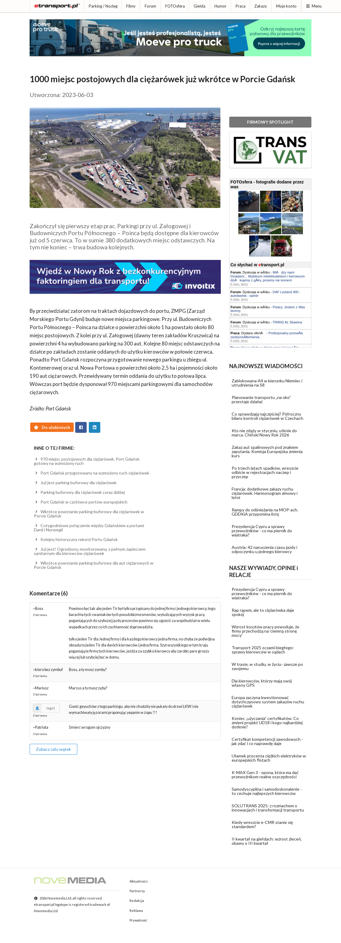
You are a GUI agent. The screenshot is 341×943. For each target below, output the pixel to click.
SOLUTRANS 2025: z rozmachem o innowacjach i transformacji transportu (268, 807)
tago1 (44, 708)
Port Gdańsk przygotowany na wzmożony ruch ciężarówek (91, 472)
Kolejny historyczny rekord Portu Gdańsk (76, 539)
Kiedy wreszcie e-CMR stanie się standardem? (262, 824)
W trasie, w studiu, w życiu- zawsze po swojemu (267, 666)
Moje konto (286, 6)
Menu (314, 6)
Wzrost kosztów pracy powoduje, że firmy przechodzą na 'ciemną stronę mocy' (265, 631)
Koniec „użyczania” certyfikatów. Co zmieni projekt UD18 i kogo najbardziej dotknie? (267, 722)
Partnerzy (137, 891)
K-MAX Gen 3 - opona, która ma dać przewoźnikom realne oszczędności (265, 774)
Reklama (136, 910)
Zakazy (260, 6)
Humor (220, 6)
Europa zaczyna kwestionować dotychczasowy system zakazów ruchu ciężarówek (268, 701)
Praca (241, 6)
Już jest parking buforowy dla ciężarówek (75, 482)
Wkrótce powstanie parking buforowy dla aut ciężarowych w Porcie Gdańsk (93, 565)
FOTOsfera (175, 6)
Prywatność (138, 920)
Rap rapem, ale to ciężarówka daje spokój (263, 612)
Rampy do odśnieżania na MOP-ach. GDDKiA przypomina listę (265, 512)
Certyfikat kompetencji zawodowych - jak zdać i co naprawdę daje (267, 741)
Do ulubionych (52, 427)
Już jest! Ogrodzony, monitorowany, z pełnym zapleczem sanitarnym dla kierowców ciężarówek (90, 551)
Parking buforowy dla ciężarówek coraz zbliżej (79, 492)
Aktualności (139, 881)
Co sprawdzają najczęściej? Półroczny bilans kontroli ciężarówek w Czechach (267, 416)
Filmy (131, 6)
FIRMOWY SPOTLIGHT (270, 122)
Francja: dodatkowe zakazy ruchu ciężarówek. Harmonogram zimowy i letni (265, 493)
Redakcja (137, 900)
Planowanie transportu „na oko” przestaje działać (261, 399)
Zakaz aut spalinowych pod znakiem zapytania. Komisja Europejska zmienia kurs (267, 451)
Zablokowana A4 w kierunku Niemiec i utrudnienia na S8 (267, 382)
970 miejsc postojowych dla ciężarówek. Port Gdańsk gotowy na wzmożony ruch (87, 461)
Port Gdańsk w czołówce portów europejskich (80, 501)
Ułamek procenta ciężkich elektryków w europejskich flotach (269, 758)
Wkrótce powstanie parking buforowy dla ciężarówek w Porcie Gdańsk (89, 513)
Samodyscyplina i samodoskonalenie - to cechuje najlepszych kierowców (267, 791)
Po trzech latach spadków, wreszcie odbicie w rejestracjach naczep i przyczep (265, 472)
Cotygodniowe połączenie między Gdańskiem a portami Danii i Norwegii (89, 527)
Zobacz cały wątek (53, 749)
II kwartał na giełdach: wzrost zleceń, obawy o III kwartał (267, 841)
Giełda (199, 6)
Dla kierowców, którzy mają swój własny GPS (262, 683)
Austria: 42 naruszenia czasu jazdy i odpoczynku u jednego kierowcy (264, 549)
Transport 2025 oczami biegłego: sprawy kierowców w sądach (263, 649)
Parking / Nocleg (103, 6)
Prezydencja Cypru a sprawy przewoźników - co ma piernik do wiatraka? (262, 530)
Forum (150, 6)
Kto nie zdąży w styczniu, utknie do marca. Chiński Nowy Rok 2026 (264, 432)
